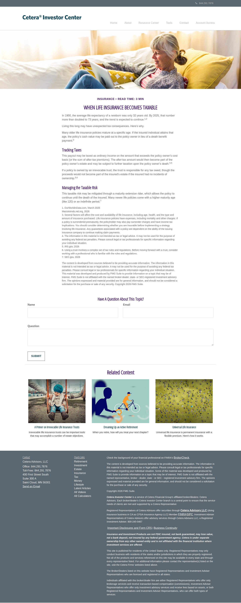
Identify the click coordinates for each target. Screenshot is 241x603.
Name (31, 305)
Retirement (80, 462)
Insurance (80, 473)
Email (126, 305)
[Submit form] (36, 356)
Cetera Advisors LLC (193, 510)
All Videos (80, 492)
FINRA (182, 514)
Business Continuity (165, 528)
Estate (78, 469)
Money (78, 481)
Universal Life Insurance (184, 427)
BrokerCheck (181, 458)
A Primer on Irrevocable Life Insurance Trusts (56, 427)
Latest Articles (82, 488)
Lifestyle (79, 485)
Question (33, 326)
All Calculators (82, 496)
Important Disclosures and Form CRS (129, 528)
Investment (80, 465)
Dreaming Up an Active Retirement (121, 427)
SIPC (190, 514)
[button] (122, 19)
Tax (76, 477)
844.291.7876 (204, 3)
